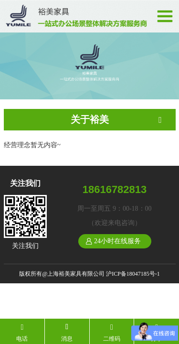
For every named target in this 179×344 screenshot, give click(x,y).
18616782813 (115, 189)
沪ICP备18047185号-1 (133, 273)
